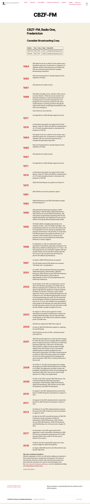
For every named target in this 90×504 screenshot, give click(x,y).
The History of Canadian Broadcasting (22, 500)
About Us (64, 5)
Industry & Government (60, 3)
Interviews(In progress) (75, 5)
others (47, 465)
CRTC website (29, 465)
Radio (33, 3)
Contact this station (29, 470)
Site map (18, 487)
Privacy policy (11, 487)
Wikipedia (39, 465)
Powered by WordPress (40, 500)
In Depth (71, 3)
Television (39, 3)
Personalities (48, 3)
